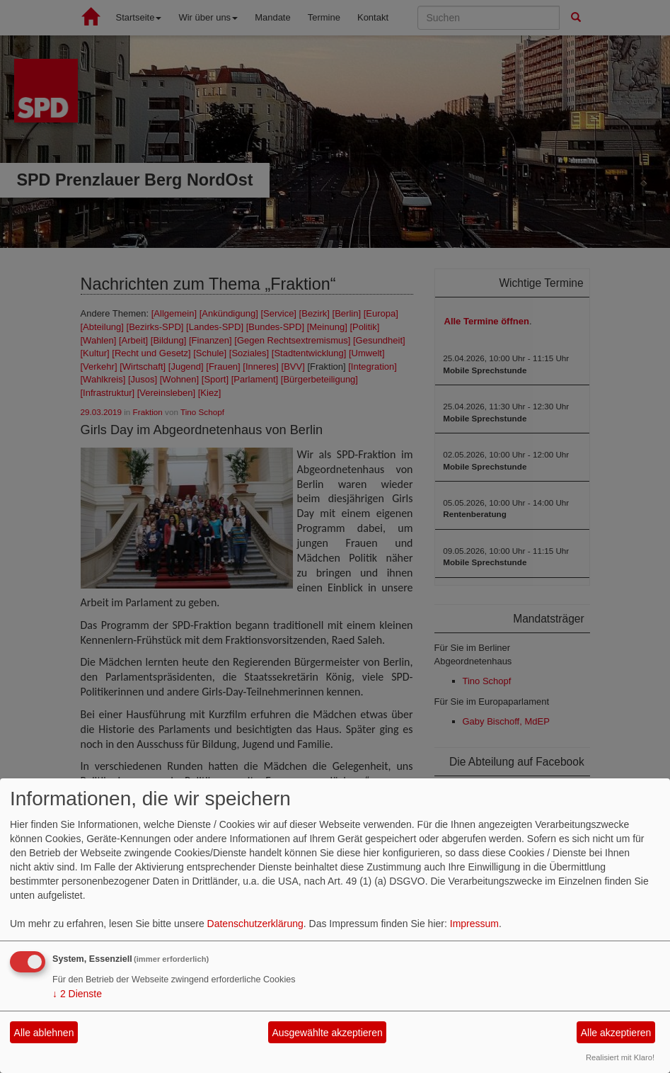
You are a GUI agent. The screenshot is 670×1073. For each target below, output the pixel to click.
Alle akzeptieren (616, 1032)
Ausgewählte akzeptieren (327, 1032)
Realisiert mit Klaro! (620, 1057)
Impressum (474, 923)
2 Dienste (77, 993)
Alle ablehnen (44, 1032)
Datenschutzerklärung (255, 923)
